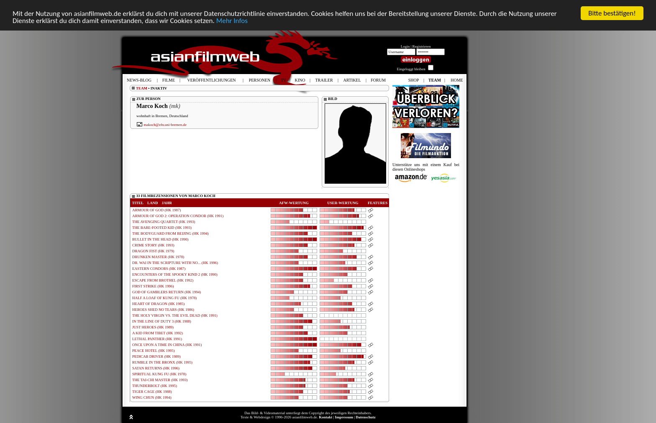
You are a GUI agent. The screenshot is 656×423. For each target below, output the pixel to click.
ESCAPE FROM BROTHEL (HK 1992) (162, 280)
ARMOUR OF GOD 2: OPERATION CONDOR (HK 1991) (177, 216)
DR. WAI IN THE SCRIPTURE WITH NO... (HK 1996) (175, 263)
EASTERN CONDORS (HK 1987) (158, 269)
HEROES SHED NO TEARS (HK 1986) (163, 310)
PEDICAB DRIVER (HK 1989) (156, 356)
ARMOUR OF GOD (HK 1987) (156, 210)
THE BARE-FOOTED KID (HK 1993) (162, 228)
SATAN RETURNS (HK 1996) (155, 368)
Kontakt (325, 417)
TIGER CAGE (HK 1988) (152, 392)
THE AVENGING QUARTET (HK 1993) (163, 222)
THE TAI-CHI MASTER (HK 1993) (160, 380)
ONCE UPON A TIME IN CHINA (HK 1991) (167, 345)
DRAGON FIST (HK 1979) (153, 251)
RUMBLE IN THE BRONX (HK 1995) (162, 362)
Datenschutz (366, 417)
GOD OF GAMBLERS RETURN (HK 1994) (166, 292)
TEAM (141, 88)
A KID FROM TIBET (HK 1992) (157, 333)
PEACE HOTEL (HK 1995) (153, 351)
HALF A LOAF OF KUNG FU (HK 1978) (164, 298)
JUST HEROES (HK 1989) (153, 327)
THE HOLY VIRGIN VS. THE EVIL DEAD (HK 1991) (175, 315)
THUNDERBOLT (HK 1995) (154, 386)
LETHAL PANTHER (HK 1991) (157, 339)
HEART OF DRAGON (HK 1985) (158, 304)
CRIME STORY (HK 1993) (153, 245)
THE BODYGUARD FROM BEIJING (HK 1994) (170, 233)
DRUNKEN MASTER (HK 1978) (158, 257)
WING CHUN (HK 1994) (152, 397)
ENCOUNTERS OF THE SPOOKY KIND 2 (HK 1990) (175, 274)
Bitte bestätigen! (612, 13)
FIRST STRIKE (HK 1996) (153, 286)
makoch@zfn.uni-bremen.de (165, 125)
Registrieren (422, 46)
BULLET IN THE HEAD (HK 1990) (160, 239)
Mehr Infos (232, 20)
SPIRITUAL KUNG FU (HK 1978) (159, 374)
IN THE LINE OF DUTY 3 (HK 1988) (161, 321)
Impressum (344, 417)
